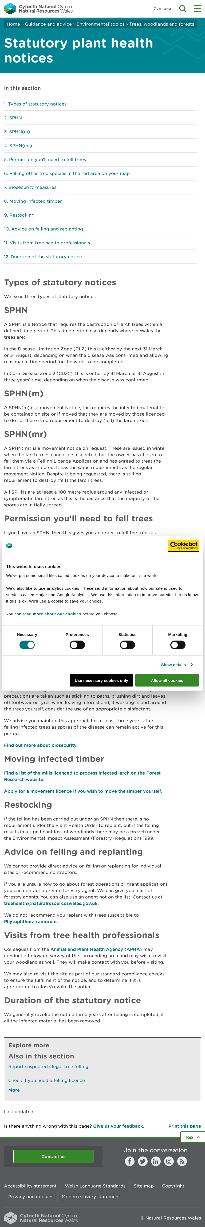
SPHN (15, 117)
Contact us (53, 1156)
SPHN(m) (19, 131)
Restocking (21, 215)
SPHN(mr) (20, 145)
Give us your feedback (118, 1125)
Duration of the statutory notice (46, 256)
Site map (144, 1186)
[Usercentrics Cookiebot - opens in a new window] (183, 545)
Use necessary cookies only (101, 680)
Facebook (130, 1161)
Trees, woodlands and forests (161, 24)
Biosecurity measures (32, 187)
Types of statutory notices (37, 104)
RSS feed (182, 1161)
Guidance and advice (48, 24)
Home (13, 24)
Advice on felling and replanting (47, 229)
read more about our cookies (52, 613)
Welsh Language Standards (95, 1186)
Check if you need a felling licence (46, 1080)
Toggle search (182, 8)
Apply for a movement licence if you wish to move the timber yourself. (83, 791)
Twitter (143, 1161)
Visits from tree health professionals (50, 242)
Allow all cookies (167, 680)
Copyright (173, 1186)
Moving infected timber (35, 201)
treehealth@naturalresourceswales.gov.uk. (51, 903)
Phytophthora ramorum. (31, 921)
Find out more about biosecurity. (41, 745)
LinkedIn (156, 1161)
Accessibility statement (30, 1186)
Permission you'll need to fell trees (47, 159)
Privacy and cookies (30, 1196)
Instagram (169, 1161)
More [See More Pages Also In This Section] (14, 1089)
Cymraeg (162, 8)
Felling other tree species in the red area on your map (69, 173)
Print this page (184, 1125)
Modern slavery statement (91, 1196)
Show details (173, 664)
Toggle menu (197, 8)
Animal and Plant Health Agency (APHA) (96, 949)
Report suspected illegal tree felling (48, 1066)
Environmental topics (100, 24)
